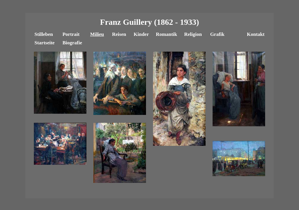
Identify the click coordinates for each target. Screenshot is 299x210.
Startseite (44, 43)
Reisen (119, 34)
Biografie (72, 43)
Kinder (141, 34)
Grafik (217, 34)
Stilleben (43, 34)
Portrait (71, 34)
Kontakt (255, 34)
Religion (193, 34)
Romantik (166, 34)
